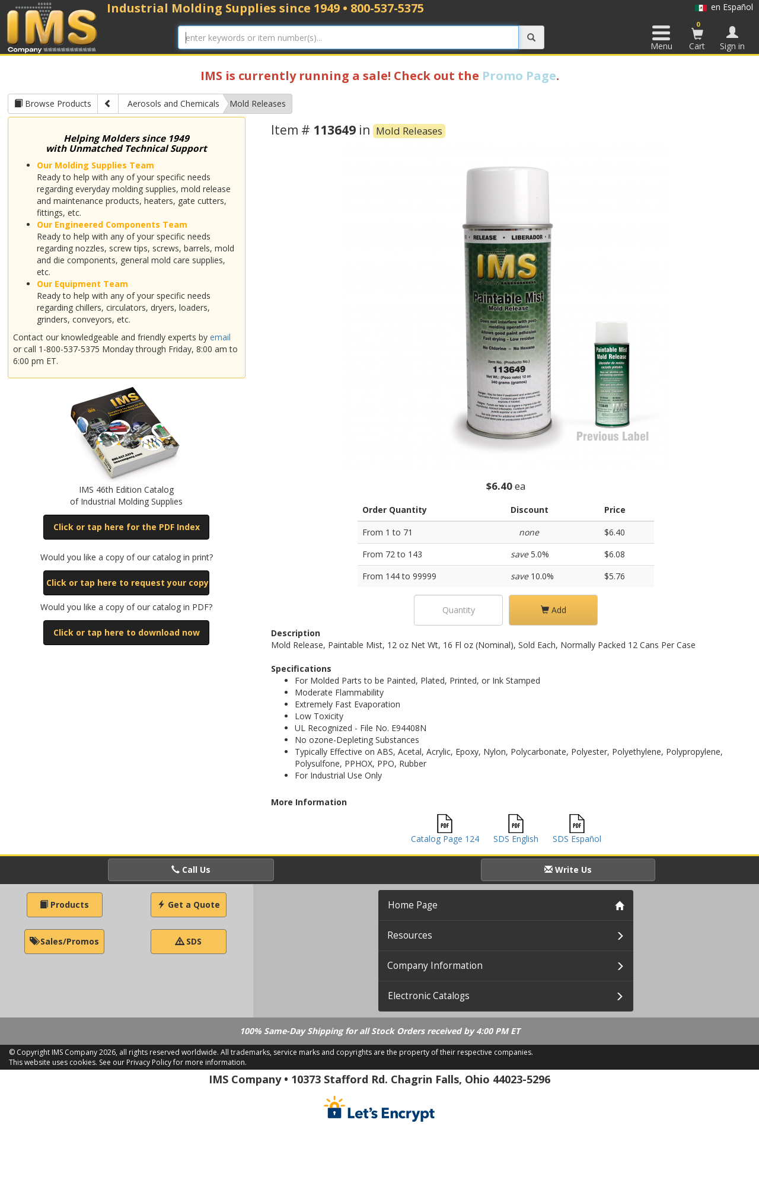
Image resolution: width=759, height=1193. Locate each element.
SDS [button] (189, 941)
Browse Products (52, 103)
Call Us (191, 869)
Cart (697, 36)
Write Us (568, 869)
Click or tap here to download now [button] (126, 632)
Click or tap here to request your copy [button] (127, 582)
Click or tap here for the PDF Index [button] (126, 526)
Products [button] (64, 904)
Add (553, 609)
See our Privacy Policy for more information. (173, 1062)
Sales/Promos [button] (64, 941)
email (220, 337)
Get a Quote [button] (188, 904)
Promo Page (519, 76)
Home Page (413, 905)
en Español (724, 6)
